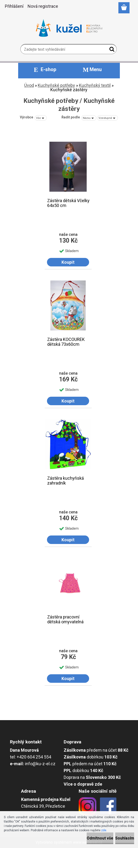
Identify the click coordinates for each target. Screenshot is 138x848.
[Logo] (69, 28)
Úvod (29, 85)
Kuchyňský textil (95, 85)
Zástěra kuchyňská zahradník (65, 481)
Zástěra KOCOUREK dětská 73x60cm (66, 342)
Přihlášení (14, 6)
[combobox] (88, 118)
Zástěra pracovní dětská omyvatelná (65, 619)
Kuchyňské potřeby (56, 85)
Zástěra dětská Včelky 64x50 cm (68, 203)
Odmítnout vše (100, 838)
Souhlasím (124, 838)
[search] (111, 50)
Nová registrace (43, 6)
